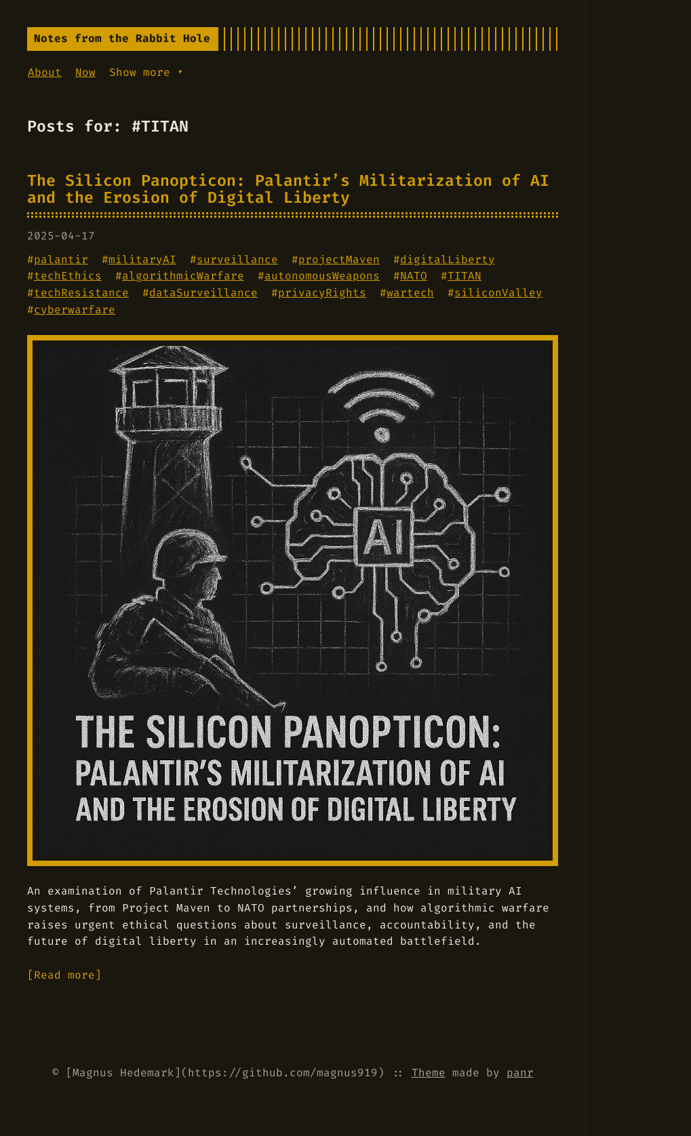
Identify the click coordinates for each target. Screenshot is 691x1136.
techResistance (81, 293)
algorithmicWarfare (183, 276)
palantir (61, 259)
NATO (413, 276)
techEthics (68, 276)
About (45, 72)
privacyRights (322, 293)
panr (520, 1072)
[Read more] (64, 975)
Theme (429, 1072)
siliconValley (498, 293)
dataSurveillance (203, 293)
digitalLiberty (447, 259)
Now (85, 72)
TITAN (464, 276)
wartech (410, 293)
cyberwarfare (74, 309)
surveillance (237, 259)
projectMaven (339, 259)
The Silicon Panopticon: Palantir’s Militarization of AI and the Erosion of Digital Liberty (288, 189)
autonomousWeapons (322, 276)
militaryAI (142, 259)
